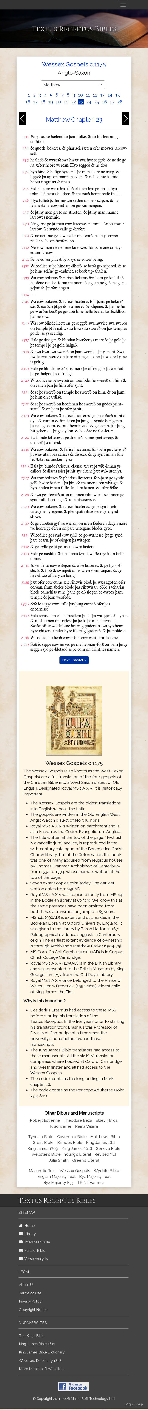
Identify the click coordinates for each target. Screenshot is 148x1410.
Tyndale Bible (41, 1136)
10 (80, 95)
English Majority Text (56, 1176)
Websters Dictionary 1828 (40, 1360)
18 (43, 101)
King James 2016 (77, 1148)
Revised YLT (105, 1154)
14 (110, 95)
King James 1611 (101, 1142)
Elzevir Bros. (107, 1120)
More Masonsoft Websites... (42, 1369)
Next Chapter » (74, 660)
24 (88, 101)
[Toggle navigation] (123, 5)
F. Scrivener (60, 1126)
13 (102, 95)
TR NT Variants (91, 1182)
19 (50, 101)
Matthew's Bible (105, 1136)
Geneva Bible (108, 1148)
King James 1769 (43, 1148)
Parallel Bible (32, 1250)
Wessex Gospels (75, 1170)
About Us (26, 1285)
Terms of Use (30, 1293)
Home (27, 1225)
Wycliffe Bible (106, 1170)
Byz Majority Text (95, 1176)
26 (104, 101)
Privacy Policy (30, 1301)
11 (88, 95)
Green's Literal (85, 1160)
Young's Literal (78, 1154)
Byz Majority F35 (58, 1182)
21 (66, 101)
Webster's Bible (46, 1154)
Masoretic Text (42, 1170)
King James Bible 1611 (37, 1344)
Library (27, 1234)
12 (95, 95)
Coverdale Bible (72, 1136)
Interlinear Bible (34, 1242)
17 (35, 101)
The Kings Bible (32, 1335)
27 (112, 101)
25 (96, 101)
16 (28, 101)
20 (58, 101)
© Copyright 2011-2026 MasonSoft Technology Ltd (74, 1399)
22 (73, 101)
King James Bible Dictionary (42, 1352)
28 (120, 101)
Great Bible (43, 1142)
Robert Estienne (45, 1120)
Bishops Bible (69, 1142)
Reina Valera (86, 1126)
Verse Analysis (33, 1259)
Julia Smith (59, 1160)
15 (117, 95)
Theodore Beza (78, 1120)
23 (81, 101)
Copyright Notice (33, 1309)
